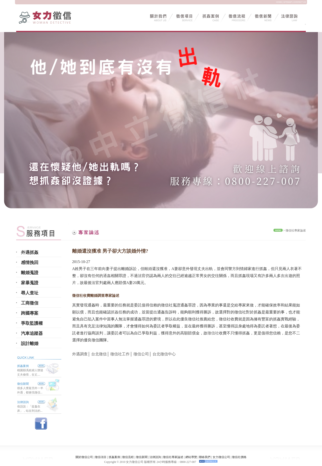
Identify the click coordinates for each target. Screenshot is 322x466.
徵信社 (213, 333)
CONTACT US (300, 2)
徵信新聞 (23, 383)
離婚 (148, 269)
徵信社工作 (120, 354)
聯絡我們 (204, 457)
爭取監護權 (32, 323)
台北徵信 (99, 354)
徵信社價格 (239, 457)
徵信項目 (100, 457)
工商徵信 (29, 303)
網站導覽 (191, 457)
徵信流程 (128, 457)
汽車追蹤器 (32, 333)
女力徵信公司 (221, 457)
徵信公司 (141, 354)
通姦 (107, 276)
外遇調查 (80, 354)
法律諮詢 (23, 402)
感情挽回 (29, 262)
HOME (279, 2)
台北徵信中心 (164, 354)
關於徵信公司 (84, 457)
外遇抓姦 (29, 252)
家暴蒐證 (29, 282)
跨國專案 (29, 313)
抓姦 (115, 312)
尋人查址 (29, 292)
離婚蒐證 (29, 272)
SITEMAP (288, 2)
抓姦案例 (31, 366)
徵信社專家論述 (296, 230)
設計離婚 (29, 343)
